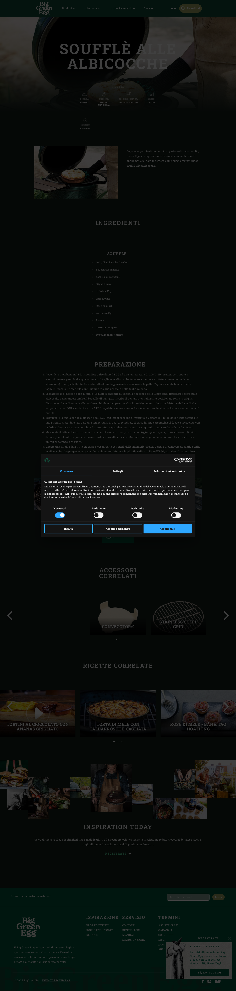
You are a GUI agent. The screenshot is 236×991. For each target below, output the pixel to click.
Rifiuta (68, 529)
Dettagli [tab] (118, 471)
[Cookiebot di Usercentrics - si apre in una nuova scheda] (177, 460)
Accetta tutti (167, 529)
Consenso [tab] (66, 471)
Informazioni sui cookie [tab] (169, 471)
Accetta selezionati (118, 529)
